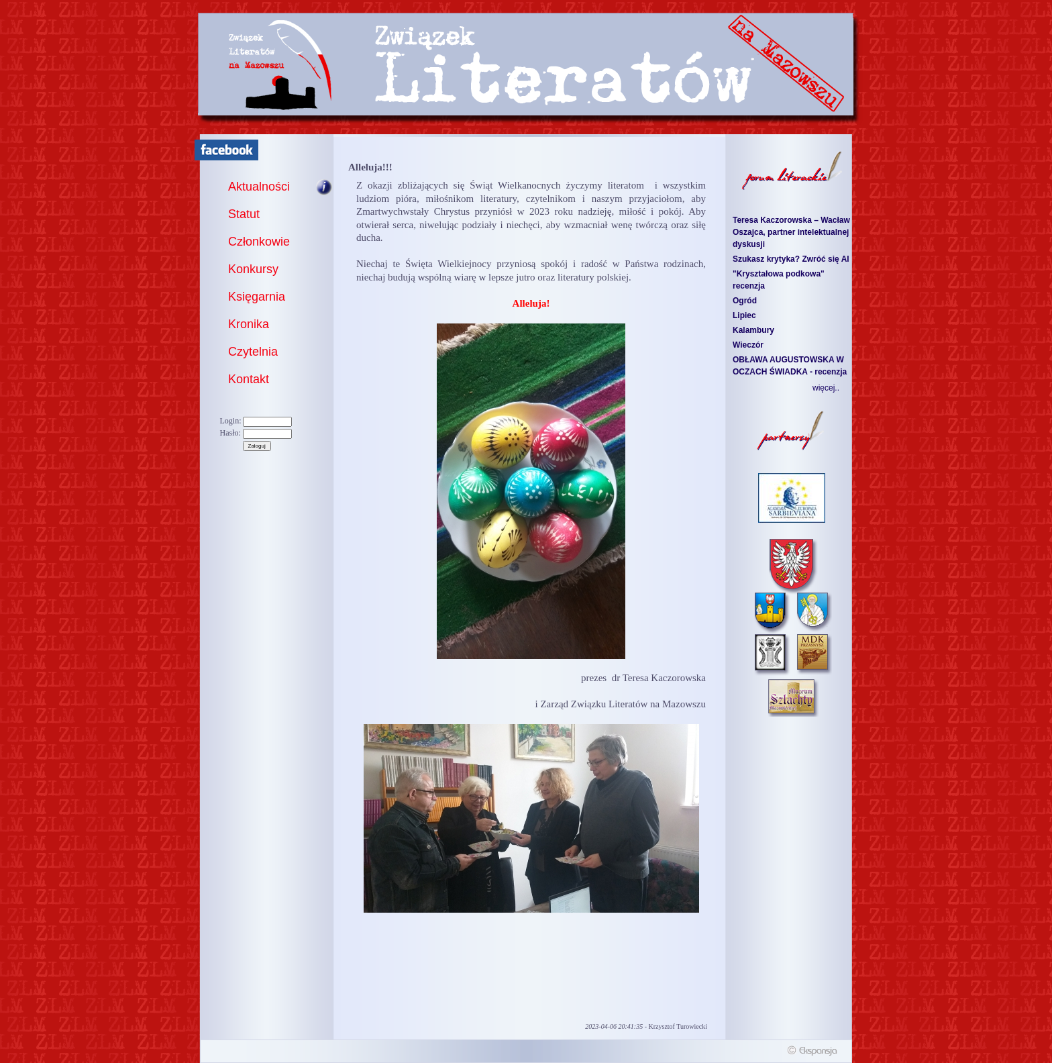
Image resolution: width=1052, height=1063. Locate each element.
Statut (244, 214)
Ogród (745, 300)
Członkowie (259, 241)
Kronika (248, 324)
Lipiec (744, 315)
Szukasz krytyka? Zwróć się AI (791, 259)
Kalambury (753, 330)
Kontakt (248, 379)
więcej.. (825, 388)
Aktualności (259, 186)
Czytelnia (253, 351)
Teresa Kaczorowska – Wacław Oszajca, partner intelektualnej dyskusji (791, 232)
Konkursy (253, 269)
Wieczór (748, 345)
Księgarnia (256, 296)
